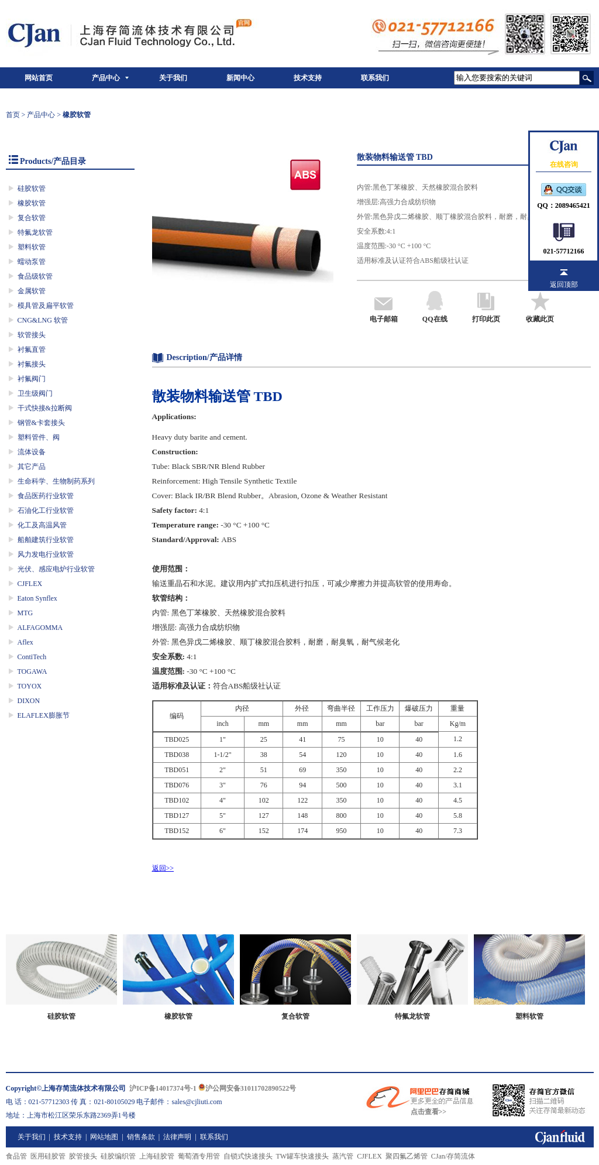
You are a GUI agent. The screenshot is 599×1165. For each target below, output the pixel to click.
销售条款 (141, 1137)
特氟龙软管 (35, 232)
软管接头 (32, 335)
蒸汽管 (342, 1156)
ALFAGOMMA (40, 627)
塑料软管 (32, 247)
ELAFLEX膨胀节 (44, 715)
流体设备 (32, 452)
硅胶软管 (32, 188)
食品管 (16, 1156)
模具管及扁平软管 (46, 305)
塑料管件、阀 (39, 437)
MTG (25, 613)
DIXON (29, 701)
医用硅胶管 (48, 1156)
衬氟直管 (32, 349)
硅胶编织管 (118, 1156)
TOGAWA (32, 671)
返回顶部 (564, 284)
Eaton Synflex (37, 598)
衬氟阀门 (32, 379)
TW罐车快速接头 (302, 1156)
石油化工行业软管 (46, 510)
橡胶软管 (32, 203)
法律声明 (177, 1137)
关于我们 (173, 78)
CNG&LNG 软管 (43, 320)
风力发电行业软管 (46, 554)
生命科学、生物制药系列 (56, 481)
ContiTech (32, 657)
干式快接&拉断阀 (45, 408)
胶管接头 (83, 1156)
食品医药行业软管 (46, 496)
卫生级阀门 (35, 393)
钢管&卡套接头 (41, 423)
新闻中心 (240, 78)
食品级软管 (35, 276)
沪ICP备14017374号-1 (163, 1088)
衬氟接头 (32, 364)
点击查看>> (429, 1112)
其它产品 (32, 466)
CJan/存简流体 (453, 1156)
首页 (13, 115)
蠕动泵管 (32, 262)
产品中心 (106, 78)
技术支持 (308, 78)
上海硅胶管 (156, 1156)
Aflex (25, 642)
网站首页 (39, 78)
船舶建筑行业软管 (46, 540)
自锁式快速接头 (248, 1156)
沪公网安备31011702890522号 (247, 1088)
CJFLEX (30, 584)
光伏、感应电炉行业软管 (56, 569)
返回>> (163, 868)
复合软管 (32, 218)
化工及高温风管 (42, 525)
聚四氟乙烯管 (406, 1156)
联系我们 (375, 78)
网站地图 (104, 1137)
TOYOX (30, 686)
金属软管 (32, 291)
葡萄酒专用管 (199, 1156)
